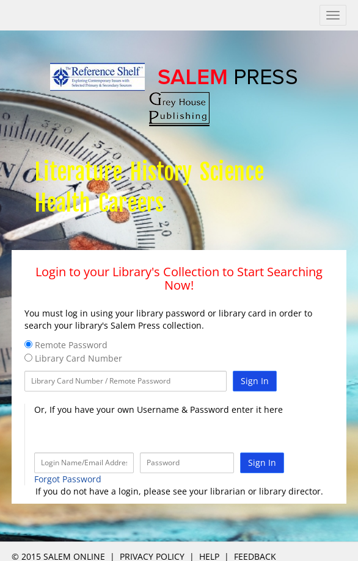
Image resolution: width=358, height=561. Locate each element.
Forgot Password (67, 479)
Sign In (255, 381)
